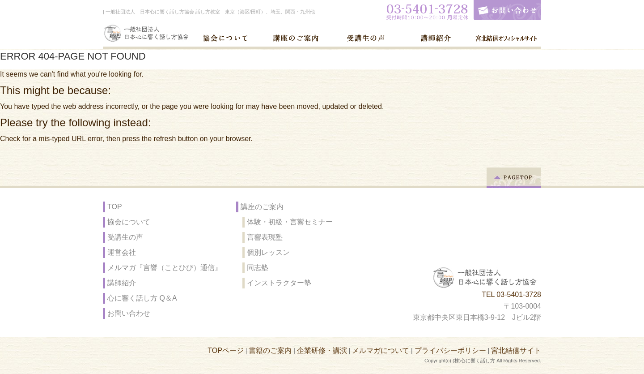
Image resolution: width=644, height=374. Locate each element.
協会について (128, 222)
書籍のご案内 (270, 350)
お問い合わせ (128, 313)
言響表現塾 (265, 237)
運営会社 (121, 252)
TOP (114, 207)
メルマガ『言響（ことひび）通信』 (164, 267)
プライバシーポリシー (450, 350)
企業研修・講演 (322, 350)
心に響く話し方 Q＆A (142, 298)
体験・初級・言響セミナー (290, 222)
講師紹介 (121, 283)
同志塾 (257, 267)
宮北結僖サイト (516, 350)
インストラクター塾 (279, 283)
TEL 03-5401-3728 (511, 294)
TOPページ (226, 350)
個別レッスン (268, 252)
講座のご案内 (262, 207)
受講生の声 (125, 237)
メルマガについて (380, 350)
